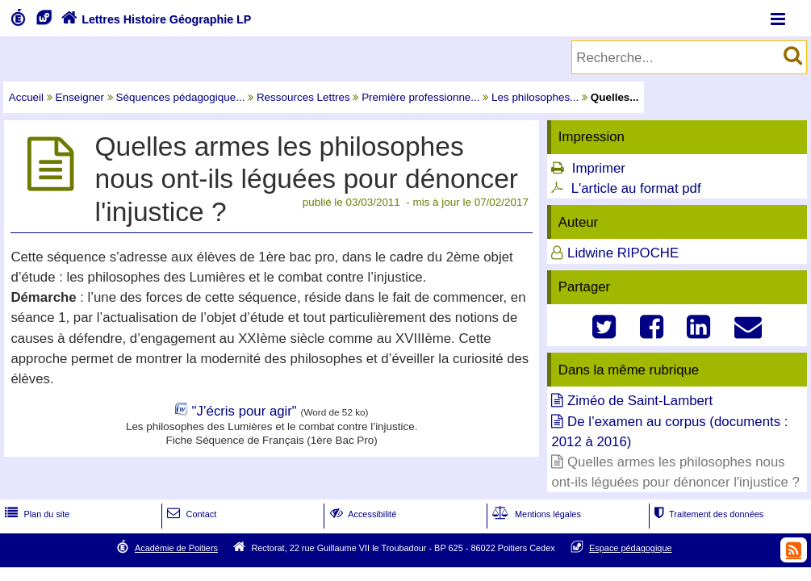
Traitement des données (707, 514)
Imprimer (598, 168)
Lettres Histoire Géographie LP (154, 19)
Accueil (26, 97)
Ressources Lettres (303, 97)
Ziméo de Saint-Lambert (640, 400)
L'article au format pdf (636, 188)
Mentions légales (535, 514)
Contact (190, 514)
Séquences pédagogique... (180, 97)
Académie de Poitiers (176, 548)
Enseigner (80, 97)
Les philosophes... (535, 97)
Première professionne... (420, 97)
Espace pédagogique (630, 548)
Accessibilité (362, 514)
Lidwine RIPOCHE (623, 253)
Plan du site (35, 514)
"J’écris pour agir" (243, 411)
